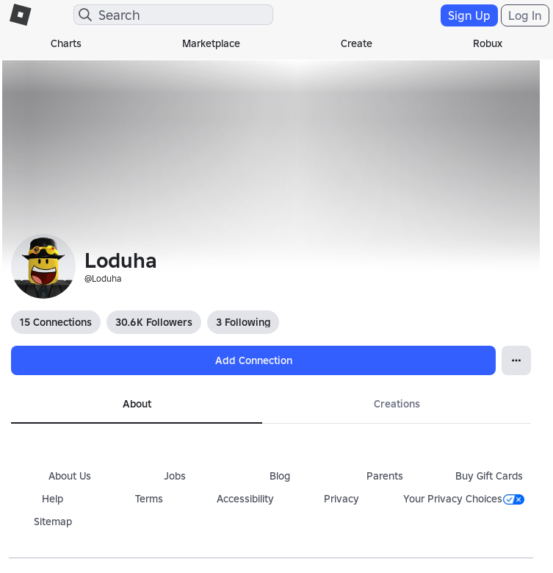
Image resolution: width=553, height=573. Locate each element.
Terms (149, 498)
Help (52, 498)
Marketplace (211, 43)
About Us (69, 476)
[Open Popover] (516, 360)
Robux (487, 43)
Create (356, 43)
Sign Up (469, 15)
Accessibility (245, 498)
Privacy (341, 498)
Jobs (175, 476)
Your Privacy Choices (463, 498)
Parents (384, 476)
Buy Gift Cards (489, 476)
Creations (397, 403)
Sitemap (53, 521)
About (137, 403)
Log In (525, 15)
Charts (66, 43)
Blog (280, 476)
